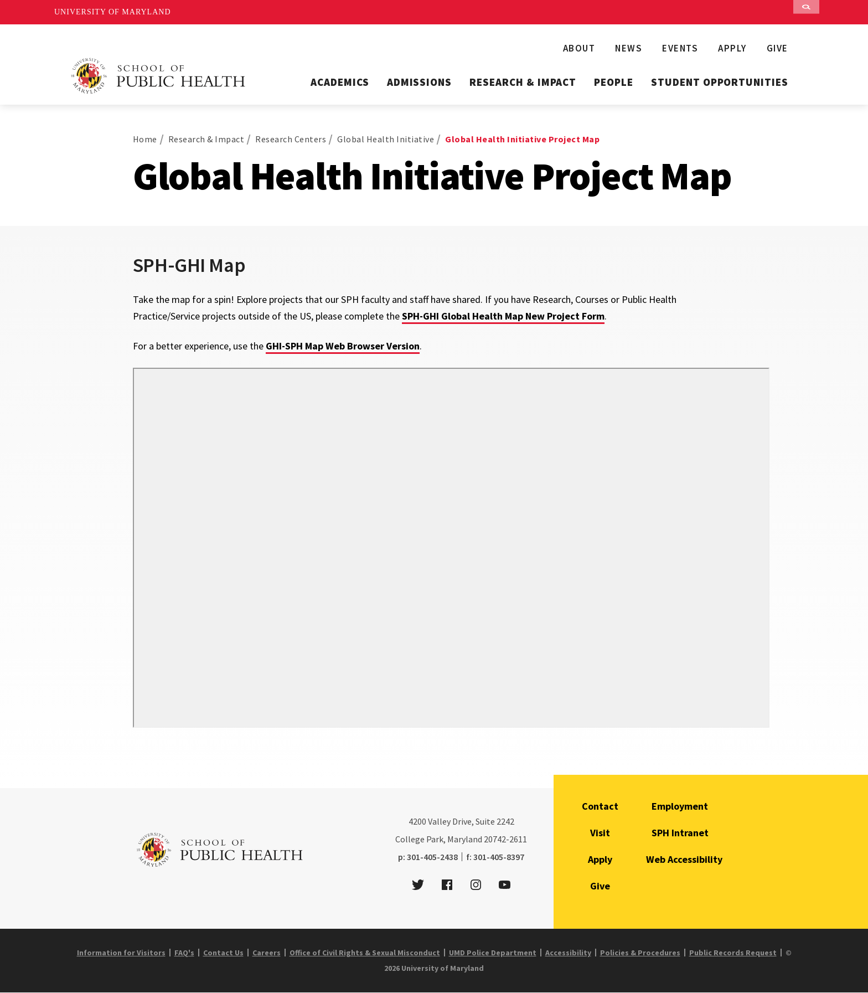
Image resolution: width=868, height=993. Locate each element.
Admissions (419, 82)
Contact (600, 806)
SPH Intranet (680, 832)
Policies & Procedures (640, 953)
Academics (340, 82)
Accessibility (568, 953)
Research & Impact (522, 82)
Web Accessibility (684, 859)
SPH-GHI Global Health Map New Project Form (503, 316)
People (613, 82)
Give (777, 48)
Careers (266, 953)
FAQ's (184, 953)
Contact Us (223, 953)
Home (145, 139)
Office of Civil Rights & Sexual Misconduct (365, 953)
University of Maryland (112, 12)
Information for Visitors (121, 953)
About (579, 48)
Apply (732, 48)
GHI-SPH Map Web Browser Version (343, 345)
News (628, 48)
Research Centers (290, 139)
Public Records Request (733, 953)
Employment (680, 806)
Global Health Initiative (385, 139)
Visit (600, 832)
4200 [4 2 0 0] (417, 821)
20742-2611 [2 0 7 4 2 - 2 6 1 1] (505, 839)
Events (680, 48)
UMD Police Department (492, 953)
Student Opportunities (719, 82)
